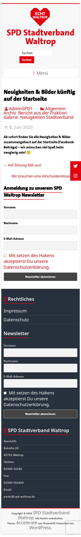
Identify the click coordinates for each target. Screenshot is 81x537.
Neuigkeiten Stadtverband (46, 117)
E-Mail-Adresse (14, 239)
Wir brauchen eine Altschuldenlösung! (44, 176)
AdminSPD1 (21, 108)
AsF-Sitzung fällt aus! (22, 165)
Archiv (10, 113)
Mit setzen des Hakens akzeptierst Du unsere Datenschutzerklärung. (29, 261)
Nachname (11, 223)
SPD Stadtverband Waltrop (40, 37)
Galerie (11, 117)
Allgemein (55, 108)
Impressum (15, 311)
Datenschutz (16, 320)
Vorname (10, 207)
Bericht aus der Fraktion (42, 113)
